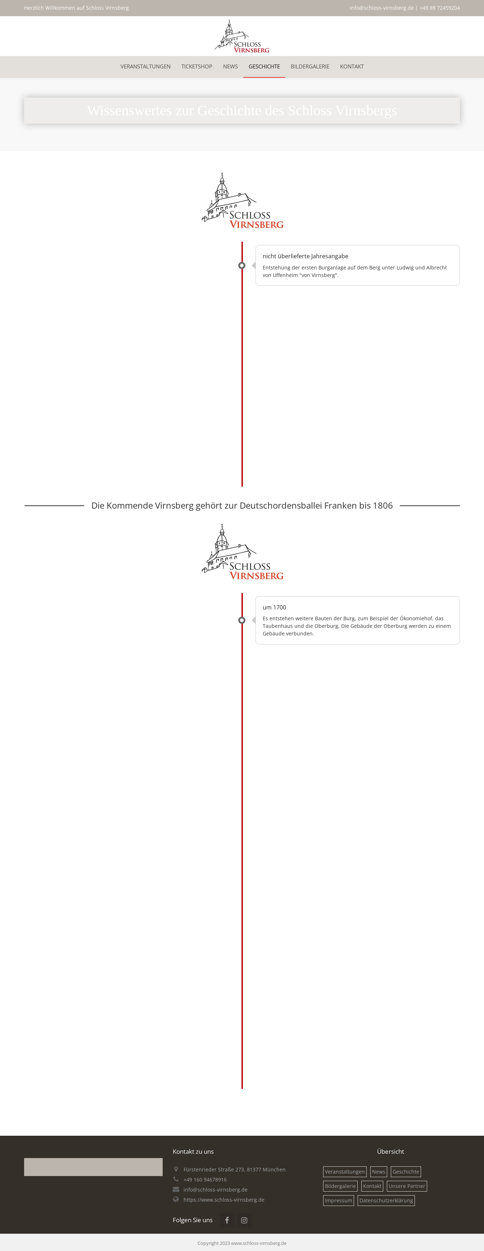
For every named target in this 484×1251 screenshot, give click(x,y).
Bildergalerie (340, 1186)
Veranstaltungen (345, 1171)
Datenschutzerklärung (386, 1200)
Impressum (338, 1200)
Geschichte (406, 1171)
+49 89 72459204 (440, 7)
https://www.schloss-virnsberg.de (224, 1199)
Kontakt (372, 1186)
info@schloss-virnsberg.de (382, 7)
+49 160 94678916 (205, 1179)
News (378, 1171)
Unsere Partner (407, 1186)
